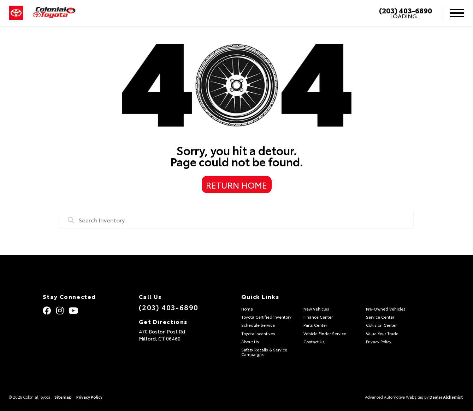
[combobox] (236, 219)
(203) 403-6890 (405, 10)
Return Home (236, 185)
